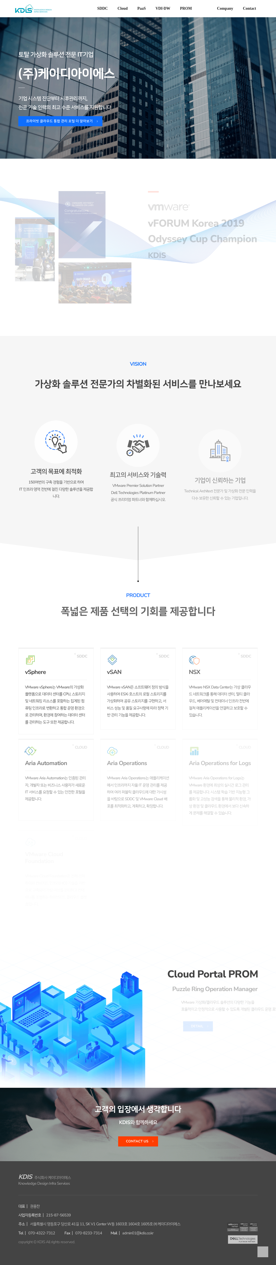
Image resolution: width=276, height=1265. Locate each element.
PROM (186, 8)
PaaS (141, 8)
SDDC (102, 8)
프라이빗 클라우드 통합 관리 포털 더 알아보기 (59, 121)
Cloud (123, 8)
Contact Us (137, 1141)
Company (225, 8)
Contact (249, 8)
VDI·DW (162, 8)
